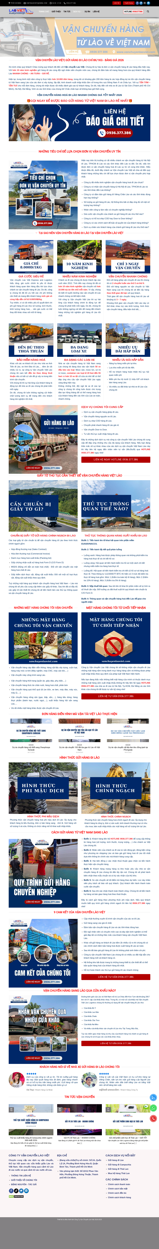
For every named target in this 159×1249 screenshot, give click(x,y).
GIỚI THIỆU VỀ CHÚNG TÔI (24, 1180)
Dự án (87, 12)
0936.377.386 (138, 903)
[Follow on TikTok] (16, 1190)
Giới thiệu (56, 12)
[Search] (148, 11)
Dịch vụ (77, 11)
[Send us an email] (144, 3)
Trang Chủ (44, 12)
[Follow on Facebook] (137, 3)
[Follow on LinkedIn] (148, 3)
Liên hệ (96, 12)
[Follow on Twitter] (141, 3)
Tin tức (66, 12)
